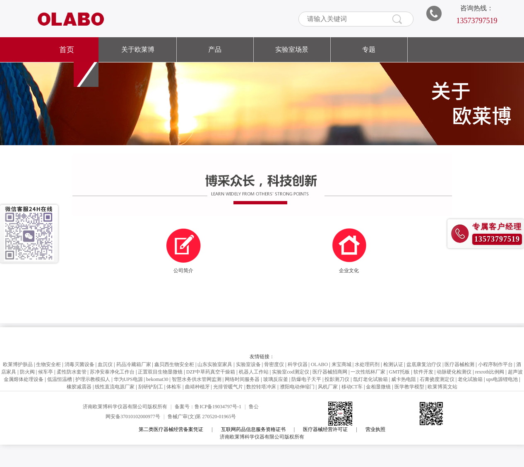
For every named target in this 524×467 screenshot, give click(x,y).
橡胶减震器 (79, 387)
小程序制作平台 (495, 364)
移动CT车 (352, 387)
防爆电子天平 (306, 379)
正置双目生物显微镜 (160, 372)
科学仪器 (298, 364)
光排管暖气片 (228, 387)
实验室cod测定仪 (290, 372)
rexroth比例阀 (490, 372)
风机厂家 (328, 387)
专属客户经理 (497, 227)
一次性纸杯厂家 (368, 372)
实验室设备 (248, 364)
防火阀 (27, 372)
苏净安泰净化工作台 (112, 372)
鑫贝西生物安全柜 (174, 364)
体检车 (173, 387)
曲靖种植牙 (197, 387)
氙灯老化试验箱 (370, 379)
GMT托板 (399, 372)
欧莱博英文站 (442, 387)
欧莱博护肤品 (18, 364)
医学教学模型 (409, 387)
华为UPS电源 (128, 379)
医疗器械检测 (459, 364)
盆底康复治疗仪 (423, 364)
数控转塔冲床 (261, 387)
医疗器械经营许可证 (325, 429)
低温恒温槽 (59, 379)
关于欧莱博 (137, 49)
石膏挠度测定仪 (437, 379)
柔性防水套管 (72, 372)
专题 (368, 49)
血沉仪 (105, 364)
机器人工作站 (254, 372)
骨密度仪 (274, 364)
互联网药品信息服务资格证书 (253, 429)
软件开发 (423, 372)
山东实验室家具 (214, 364)
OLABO (319, 364)
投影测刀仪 (336, 379)
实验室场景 (291, 49)
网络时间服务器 (242, 379)
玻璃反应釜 (275, 379)
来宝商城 (341, 364)
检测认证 (393, 364)
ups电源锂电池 (502, 379)
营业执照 (375, 429)
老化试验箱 (470, 379)
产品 (214, 49)
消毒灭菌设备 (79, 364)
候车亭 (45, 372)
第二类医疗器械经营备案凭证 (171, 429)
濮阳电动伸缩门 (297, 387)
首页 (66, 50)
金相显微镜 (378, 387)
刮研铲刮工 (150, 387)
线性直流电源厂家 (115, 387)
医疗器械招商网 (329, 372)
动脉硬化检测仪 (454, 372)
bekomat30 (157, 379)
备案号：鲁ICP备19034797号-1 (208, 407)
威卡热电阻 (403, 379)
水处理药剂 (367, 364)
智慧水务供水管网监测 (196, 379)
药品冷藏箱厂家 (133, 364)
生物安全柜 (48, 364)
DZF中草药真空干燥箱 (211, 372)
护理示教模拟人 (92, 379)
